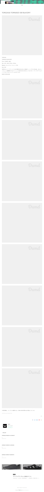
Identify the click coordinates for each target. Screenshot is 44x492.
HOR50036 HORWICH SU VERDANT (8, 435)
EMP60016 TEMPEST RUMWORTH (8, 454)
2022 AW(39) (3, 413)
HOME (22, 5)
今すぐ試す (34, 1)
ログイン (40, 1)
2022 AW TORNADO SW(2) (8, 413)
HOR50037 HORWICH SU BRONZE (8, 445)
